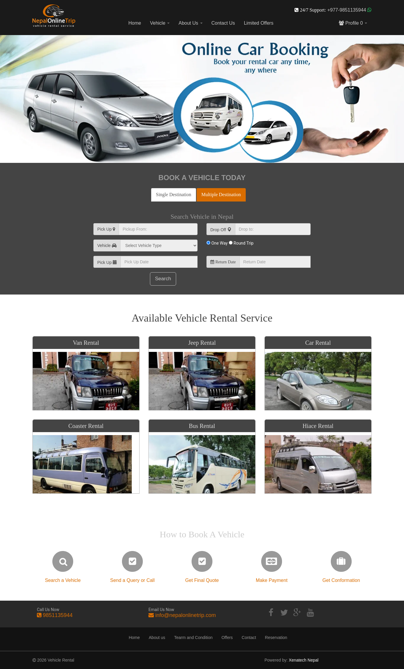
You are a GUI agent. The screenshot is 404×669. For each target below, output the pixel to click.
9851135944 (58, 615)
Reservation (276, 637)
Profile (353, 23)
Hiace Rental (318, 426)
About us (157, 637)
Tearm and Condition (193, 637)
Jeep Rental (202, 342)
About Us (190, 23)
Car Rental (318, 342)
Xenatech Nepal (304, 660)
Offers (227, 637)
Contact (249, 637)
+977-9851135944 (347, 9)
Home (135, 23)
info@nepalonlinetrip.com (185, 615)
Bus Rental (202, 426)
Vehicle (160, 23)
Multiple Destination (221, 194)
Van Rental (86, 342)
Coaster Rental (86, 426)
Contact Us (223, 23)
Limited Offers (258, 23)
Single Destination (173, 194)
